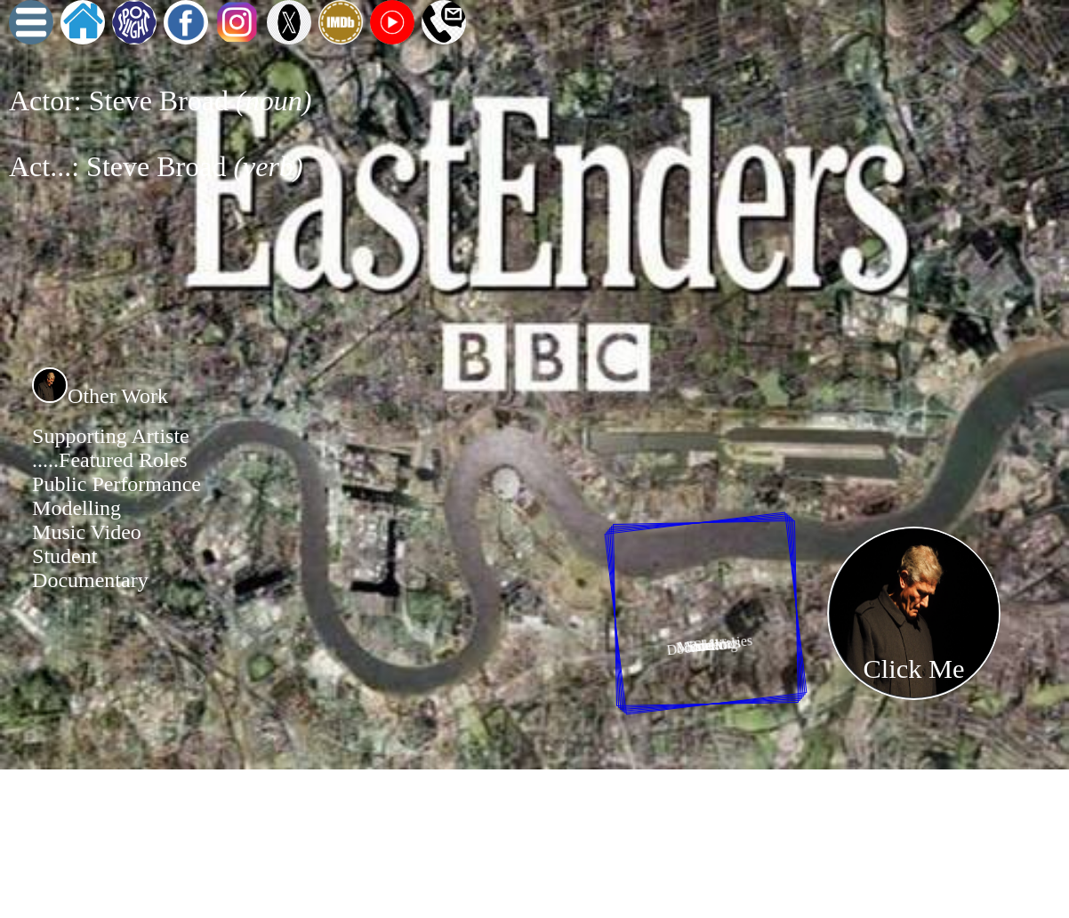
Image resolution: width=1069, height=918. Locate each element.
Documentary (90, 580)
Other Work (100, 395)
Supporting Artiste (110, 435)
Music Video (86, 532)
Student (64, 556)
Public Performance (116, 483)
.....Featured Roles (110, 459)
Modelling (76, 507)
